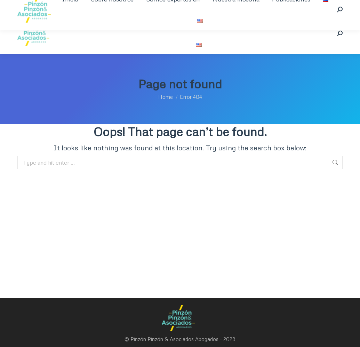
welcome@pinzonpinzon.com (150, 6)
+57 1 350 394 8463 (45, 6)
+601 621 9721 (92, 6)
